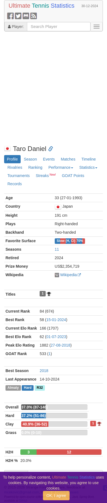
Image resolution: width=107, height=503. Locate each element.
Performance (60, 167)
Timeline (88, 159)
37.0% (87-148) (34, 407)
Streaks (46, 175)
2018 (44, 370)
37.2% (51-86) (33, 415)
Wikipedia (68, 275)
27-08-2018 (60, 345)
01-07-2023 (56, 337)
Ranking (35, 167)
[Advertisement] (51, 88)
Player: (16, 26)
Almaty (13, 388)
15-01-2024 (56, 320)
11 (57, 249)
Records (14, 184)
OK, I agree (56, 495)
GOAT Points (73, 175)
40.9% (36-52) (35, 424)
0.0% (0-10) (31, 432)
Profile (12, 159)
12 (69, 452)
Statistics (88, 167)
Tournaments (18, 175)
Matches (68, 159)
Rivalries (14, 167)
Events (49, 159)
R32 (40, 388)
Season (30, 159)
